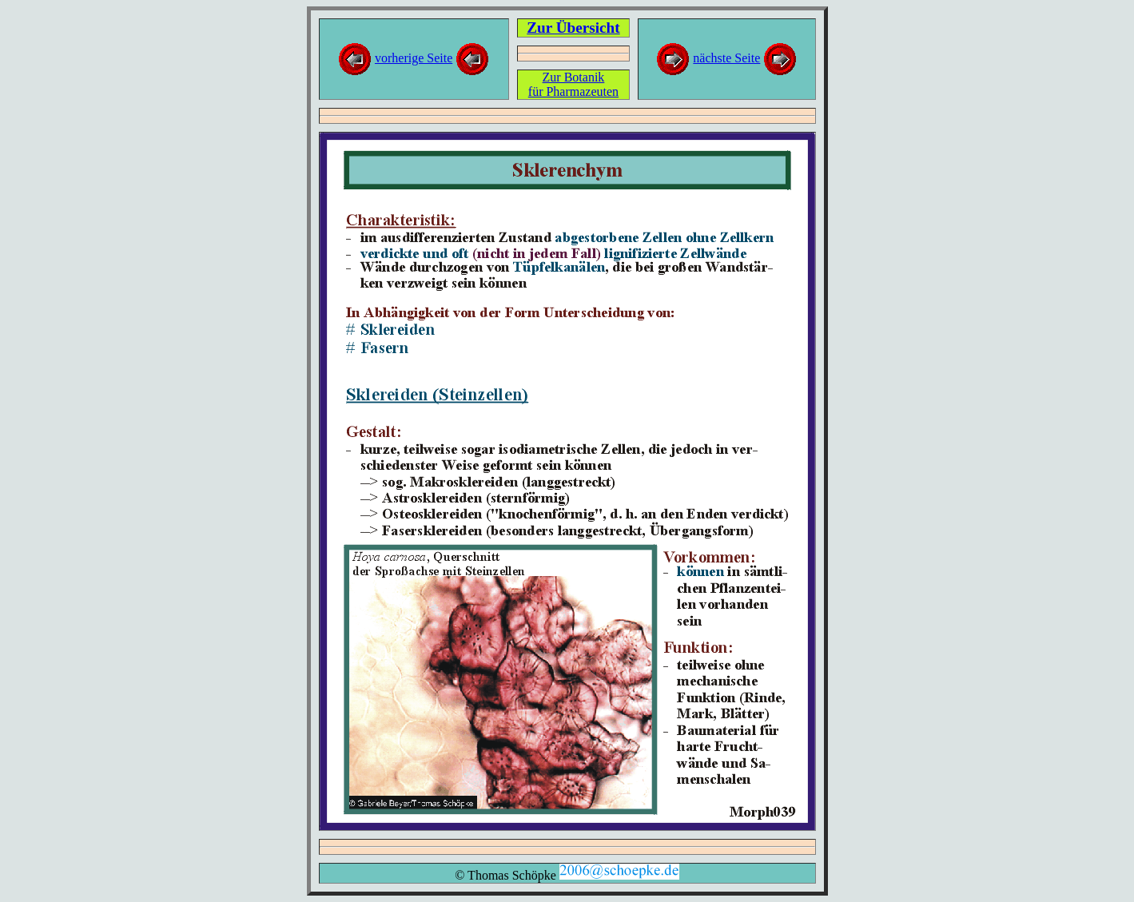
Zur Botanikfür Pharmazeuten (573, 84)
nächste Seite (726, 58)
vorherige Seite (413, 58)
